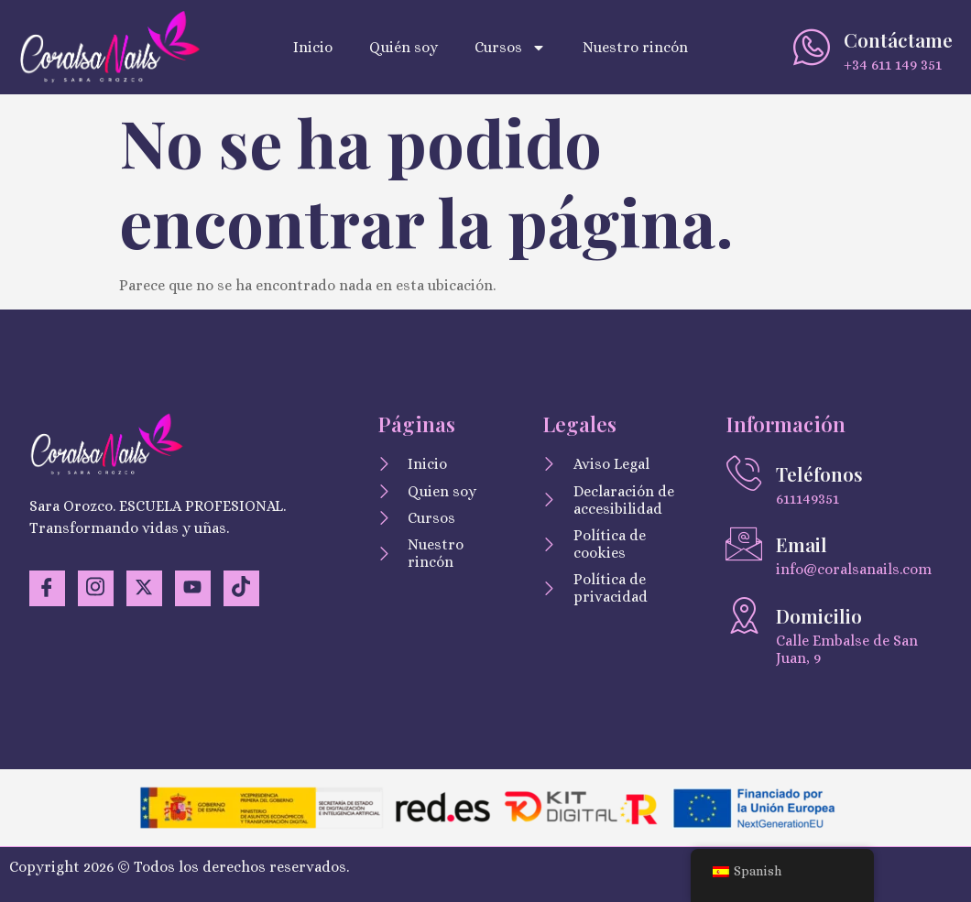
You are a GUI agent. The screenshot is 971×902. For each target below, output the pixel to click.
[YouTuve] (196, 589)
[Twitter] (146, 589)
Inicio (313, 47)
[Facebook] (47, 589)
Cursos (510, 47)
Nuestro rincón (635, 47)
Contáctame (898, 39)
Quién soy (403, 47)
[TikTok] (245, 589)
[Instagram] (97, 589)
